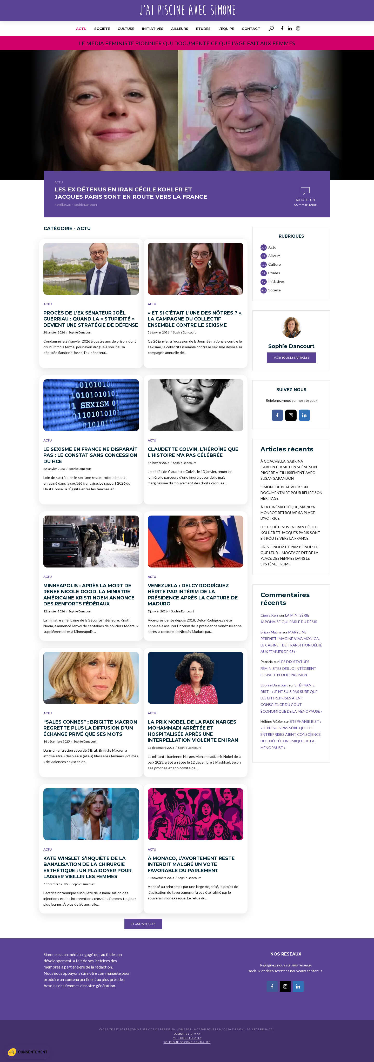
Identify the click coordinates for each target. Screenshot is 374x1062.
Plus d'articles (143, 937)
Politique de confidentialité (187, 1055)
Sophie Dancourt (85, 218)
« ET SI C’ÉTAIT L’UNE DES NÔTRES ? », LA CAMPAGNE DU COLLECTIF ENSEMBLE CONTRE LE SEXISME (195, 333)
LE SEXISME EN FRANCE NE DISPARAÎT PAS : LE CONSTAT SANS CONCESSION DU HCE (90, 469)
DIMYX (195, 1047)
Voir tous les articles (291, 371)
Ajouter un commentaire (305, 209)
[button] (27, 1052)
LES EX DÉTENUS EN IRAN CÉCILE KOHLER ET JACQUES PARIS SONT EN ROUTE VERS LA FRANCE (125, 199)
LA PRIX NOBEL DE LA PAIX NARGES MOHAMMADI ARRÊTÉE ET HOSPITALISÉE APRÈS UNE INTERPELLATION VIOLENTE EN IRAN (193, 745)
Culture (126, 28)
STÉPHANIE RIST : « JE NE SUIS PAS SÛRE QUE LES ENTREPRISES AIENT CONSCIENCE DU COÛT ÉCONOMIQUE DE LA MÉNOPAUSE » (291, 711)
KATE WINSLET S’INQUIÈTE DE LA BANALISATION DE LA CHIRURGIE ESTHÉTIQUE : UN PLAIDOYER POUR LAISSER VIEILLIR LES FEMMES (87, 881)
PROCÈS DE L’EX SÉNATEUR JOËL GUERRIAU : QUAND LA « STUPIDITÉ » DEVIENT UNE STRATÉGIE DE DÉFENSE (90, 333)
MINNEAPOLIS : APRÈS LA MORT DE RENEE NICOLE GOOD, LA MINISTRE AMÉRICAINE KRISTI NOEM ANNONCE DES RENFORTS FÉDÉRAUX (89, 608)
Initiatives (152, 28)
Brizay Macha (271, 645)
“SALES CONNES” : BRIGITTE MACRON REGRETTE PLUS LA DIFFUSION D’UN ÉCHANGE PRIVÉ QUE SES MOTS (90, 742)
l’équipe (226, 28)
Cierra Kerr (269, 628)
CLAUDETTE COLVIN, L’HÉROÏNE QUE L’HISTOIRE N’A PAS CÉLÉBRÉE (193, 466)
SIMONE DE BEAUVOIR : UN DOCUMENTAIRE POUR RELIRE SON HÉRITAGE (291, 506)
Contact (251, 28)
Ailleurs (179, 28)
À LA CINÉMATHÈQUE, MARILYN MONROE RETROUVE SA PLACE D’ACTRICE (288, 526)
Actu (81, 28)
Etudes (203, 28)
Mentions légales (187, 1051)
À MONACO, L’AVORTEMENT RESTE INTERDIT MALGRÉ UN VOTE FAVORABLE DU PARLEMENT (191, 878)
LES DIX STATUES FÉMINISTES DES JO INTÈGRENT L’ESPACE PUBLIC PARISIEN (288, 681)
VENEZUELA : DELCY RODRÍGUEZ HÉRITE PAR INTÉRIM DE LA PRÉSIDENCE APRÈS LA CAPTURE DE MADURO (193, 608)
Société (102, 28)
